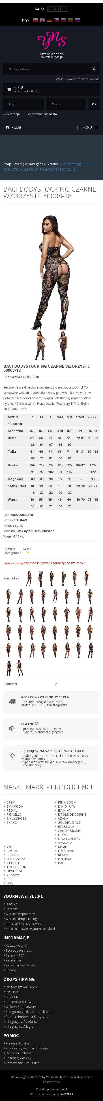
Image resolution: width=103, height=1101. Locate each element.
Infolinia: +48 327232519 (23, 924)
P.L (8, 879)
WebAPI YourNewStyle (22, 1007)
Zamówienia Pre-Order (22, 1063)
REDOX (63, 855)
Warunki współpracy (20, 914)
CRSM (10, 802)
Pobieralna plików (18, 1002)
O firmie (11, 904)
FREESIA (12, 855)
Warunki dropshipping (21, 919)
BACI (61, 863)
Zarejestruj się (13, 563)
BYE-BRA (64, 859)
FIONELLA (13, 814)
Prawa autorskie (17, 1043)
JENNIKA (64, 810)
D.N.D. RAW (66, 806)
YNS (9, 847)
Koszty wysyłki (16, 945)
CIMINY (11, 851)
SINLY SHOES (16, 818)
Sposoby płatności (19, 950)
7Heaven (12, 875)
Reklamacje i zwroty (20, 965)
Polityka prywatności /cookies (27, 1048)
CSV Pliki (12, 997)
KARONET (66, 1094)
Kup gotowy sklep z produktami (28, 1011)
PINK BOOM (67, 802)
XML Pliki (12, 992)
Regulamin (13, 960)
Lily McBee (66, 851)
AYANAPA (65, 843)
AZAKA (63, 818)
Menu (90, 127)
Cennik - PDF (15, 955)
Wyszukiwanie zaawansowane (78, 79)
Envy (9, 883)
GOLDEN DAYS (69, 822)
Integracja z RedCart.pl (22, 1021)
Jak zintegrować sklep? (22, 987)
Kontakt (11, 909)
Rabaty (11, 970)
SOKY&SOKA (15, 859)
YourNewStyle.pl (57, 1077)
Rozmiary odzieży (18, 1058)
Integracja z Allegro (20, 1026)
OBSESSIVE (14, 871)
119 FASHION (16, 867)
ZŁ (50, 9)
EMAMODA (14, 806)
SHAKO (11, 822)
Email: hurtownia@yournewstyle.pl (30, 928)
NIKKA (62, 834)
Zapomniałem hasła (42, 114)
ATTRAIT (12, 863)
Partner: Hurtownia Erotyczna (27, 1016)
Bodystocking (71, 164)
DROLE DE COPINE (72, 814)
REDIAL (11, 810)
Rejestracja (11, 114)
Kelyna (63, 847)
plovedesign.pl (57, 1089)
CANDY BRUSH (69, 830)
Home (13, 127)
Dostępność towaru (20, 1053)
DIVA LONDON (69, 839)
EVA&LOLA (66, 826)
